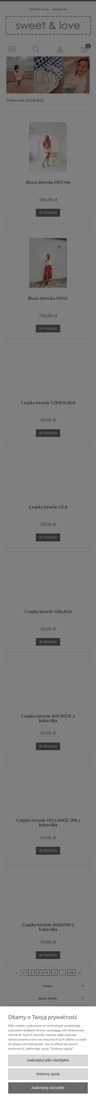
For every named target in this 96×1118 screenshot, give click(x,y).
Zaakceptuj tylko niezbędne (48, 1060)
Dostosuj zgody (48, 1074)
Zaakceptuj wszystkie (48, 1088)
